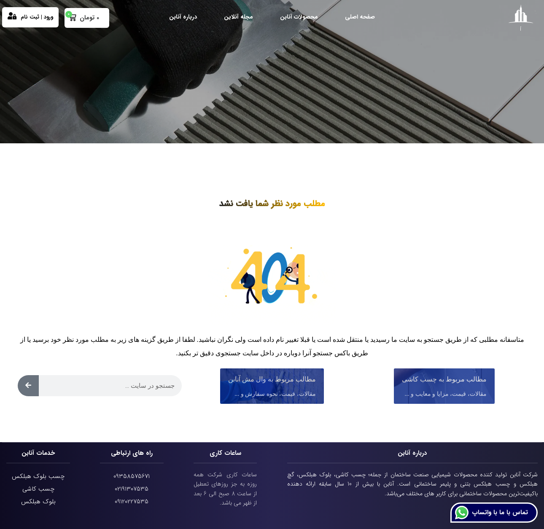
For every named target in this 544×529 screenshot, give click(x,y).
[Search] (28, 385)
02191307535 (131, 489)
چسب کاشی (38, 489)
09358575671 (131, 476)
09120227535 (131, 502)
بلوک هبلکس (38, 502)
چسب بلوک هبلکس (38, 476)
